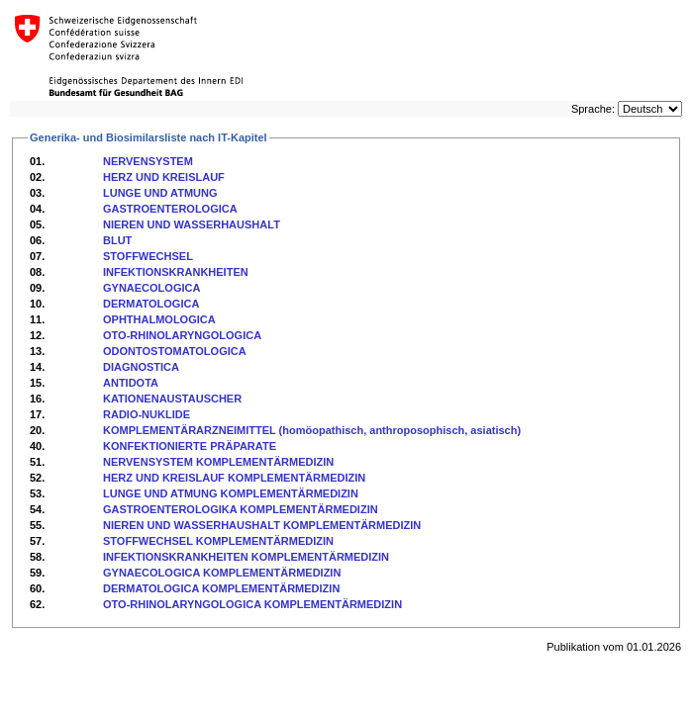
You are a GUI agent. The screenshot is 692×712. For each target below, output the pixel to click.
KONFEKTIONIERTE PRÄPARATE (189, 446)
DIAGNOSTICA (141, 367)
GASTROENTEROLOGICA (170, 209)
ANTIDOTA (130, 383)
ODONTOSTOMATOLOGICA (175, 351)
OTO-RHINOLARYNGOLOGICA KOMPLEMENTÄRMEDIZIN (252, 604)
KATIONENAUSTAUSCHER (172, 398)
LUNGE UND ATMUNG (160, 193)
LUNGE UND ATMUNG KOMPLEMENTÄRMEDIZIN (230, 493)
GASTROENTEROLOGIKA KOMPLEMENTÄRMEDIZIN (240, 509)
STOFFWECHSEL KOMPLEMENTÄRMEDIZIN (218, 541)
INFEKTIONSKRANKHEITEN (175, 272)
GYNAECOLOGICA (151, 288)
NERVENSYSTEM (148, 161)
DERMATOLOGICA (151, 304)
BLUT (117, 240)
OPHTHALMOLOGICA (159, 319)
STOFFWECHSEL (148, 256)
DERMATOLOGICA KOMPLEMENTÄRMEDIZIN (221, 588)
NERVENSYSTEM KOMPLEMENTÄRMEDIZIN (218, 462)
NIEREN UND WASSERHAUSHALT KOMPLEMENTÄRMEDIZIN (262, 525)
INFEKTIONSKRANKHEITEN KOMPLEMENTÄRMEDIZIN (246, 557)
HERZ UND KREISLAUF (164, 177)
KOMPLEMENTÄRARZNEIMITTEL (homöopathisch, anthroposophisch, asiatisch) (312, 430)
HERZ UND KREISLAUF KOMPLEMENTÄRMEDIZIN (234, 478)
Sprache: (593, 109)
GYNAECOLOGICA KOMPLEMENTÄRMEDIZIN (222, 572)
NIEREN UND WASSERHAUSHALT (191, 224)
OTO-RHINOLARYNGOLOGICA (182, 335)
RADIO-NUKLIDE (146, 414)
